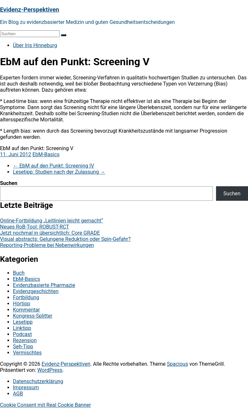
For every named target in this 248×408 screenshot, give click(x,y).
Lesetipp (23, 322)
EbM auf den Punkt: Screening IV (53, 166)
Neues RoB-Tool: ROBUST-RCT (34, 227)
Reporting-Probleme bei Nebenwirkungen (47, 245)
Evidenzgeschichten (35, 291)
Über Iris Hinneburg (35, 45)
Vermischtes (27, 353)
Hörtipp (21, 304)
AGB (18, 394)
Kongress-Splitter (32, 316)
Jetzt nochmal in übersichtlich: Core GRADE (50, 233)
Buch (19, 273)
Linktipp (22, 328)
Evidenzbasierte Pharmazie (44, 285)
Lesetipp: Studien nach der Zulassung (59, 172)
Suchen (8, 183)
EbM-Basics (45, 154)
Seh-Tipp (23, 346)
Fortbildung (26, 297)
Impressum (26, 387)
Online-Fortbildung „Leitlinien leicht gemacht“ (51, 221)
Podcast (22, 334)
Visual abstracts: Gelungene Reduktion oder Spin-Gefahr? (65, 239)
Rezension (25, 340)
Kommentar (26, 310)
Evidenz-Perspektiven (29, 9)
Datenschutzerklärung (38, 381)
